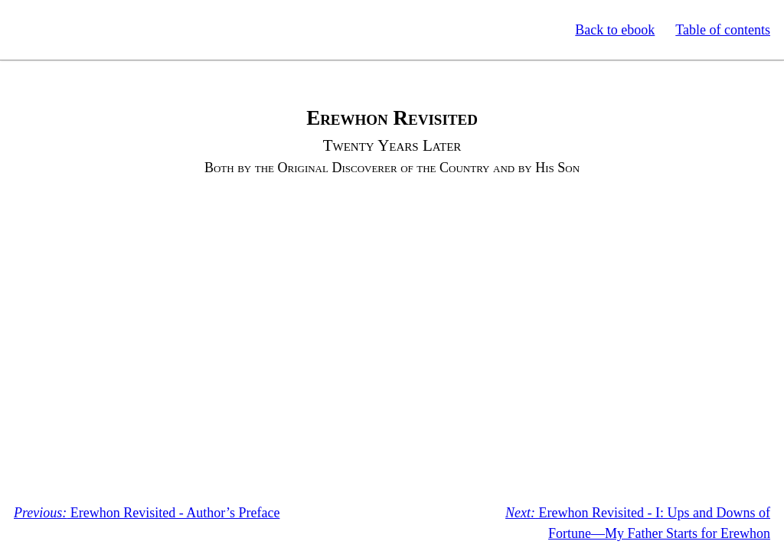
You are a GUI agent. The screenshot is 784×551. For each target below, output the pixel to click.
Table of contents (722, 29)
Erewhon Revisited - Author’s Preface (146, 512)
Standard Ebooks (83, 30)
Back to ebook (615, 29)
